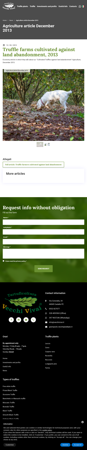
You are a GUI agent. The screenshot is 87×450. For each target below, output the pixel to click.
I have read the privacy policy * (16, 261)
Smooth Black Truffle (11, 415)
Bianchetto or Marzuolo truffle (14, 399)
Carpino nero (50, 352)
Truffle (32, 6)
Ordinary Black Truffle (11, 419)
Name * (5, 218)
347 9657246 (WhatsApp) (59, 318)
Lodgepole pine (51, 364)
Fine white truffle (9, 386)
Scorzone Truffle (9, 394)
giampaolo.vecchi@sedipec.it (60, 327)
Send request (43, 269)
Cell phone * (7, 227)
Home (5, 20)
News (11, 20)
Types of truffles (11, 379)
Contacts (73, 6)
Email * (5, 237)
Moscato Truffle (9, 403)
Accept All (77, 445)
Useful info (63, 6)
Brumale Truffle (8, 407)
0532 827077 (54, 309)
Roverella (48, 356)
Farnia (47, 368)
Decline (65, 445)
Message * (7, 247)
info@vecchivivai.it (56, 322)
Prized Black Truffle (10, 390)
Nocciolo (48, 360)
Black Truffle (7, 411)
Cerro (47, 348)
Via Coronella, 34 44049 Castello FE (56, 302)
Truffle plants (22, 6)
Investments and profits (47, 6)
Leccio (47, 344)
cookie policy (47, 430)
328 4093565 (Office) (57, 313)
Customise (10, 445)
